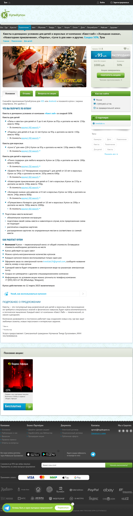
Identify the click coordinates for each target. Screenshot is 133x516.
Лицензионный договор (72, 433)
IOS (43, 101)
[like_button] (125, 49)
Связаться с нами (98, 433)
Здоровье (114, 27)
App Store (33, 454)
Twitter (127, 430)
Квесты (96, 144)
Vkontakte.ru (123, 430)
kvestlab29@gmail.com (54, 261)
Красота (13, 27)
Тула (5, 2)
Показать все (110, 154)
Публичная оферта (70, 436)
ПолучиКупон (93, 27)
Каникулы (97, 139)
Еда (7, 27)
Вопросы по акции (47, 93)
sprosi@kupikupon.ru (100, 429)
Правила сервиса (9, 439)
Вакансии (6, 436)
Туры (60, 27)
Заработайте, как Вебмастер (40, 433)
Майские (105, 27)
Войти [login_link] (102, 2)
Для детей (98, 149)
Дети (83, 27)
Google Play (49, 454)
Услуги (67, 27)
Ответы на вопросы (10, 443)
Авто (34, 27)
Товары (52, 27)
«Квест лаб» (50, 113)
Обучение (42, 27)
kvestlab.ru (100, 123)
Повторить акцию (111, 75)
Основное (10, 93)
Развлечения (24, 27)
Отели (76, 27)
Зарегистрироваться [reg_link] (121, 2)
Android (53, 101)
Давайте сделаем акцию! (38, 429)
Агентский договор (70, 429)
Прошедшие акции (36, 436)
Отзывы (26, 93)
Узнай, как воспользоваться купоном (28, 293)
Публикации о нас (9, 433)
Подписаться (63, 507)
